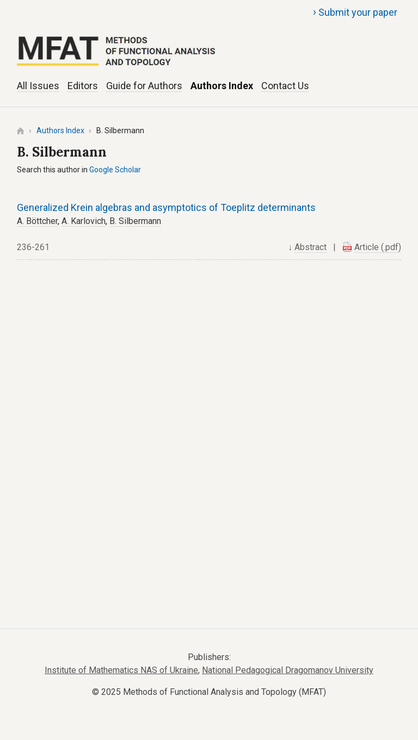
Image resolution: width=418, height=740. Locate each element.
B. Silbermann (135, 221)
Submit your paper (355, 11)
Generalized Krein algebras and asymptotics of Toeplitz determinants (166, 207)
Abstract (310, 247)
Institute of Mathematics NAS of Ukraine (121, 670)
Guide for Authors (144, 85)
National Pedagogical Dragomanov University (287, 670)
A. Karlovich (84, 221)
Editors (82, 85)
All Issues (38, 85)
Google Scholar (115, 169)
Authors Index (221, 85)
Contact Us (285, 85)
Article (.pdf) (377, 247)
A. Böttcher (37, 221)
